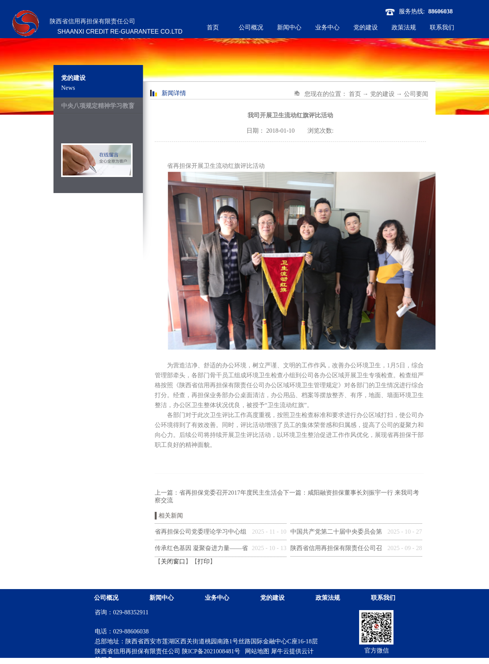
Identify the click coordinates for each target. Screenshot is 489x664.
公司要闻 (416, 94)
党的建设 (382, 94)
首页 (213, 27)
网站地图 (255, 651)
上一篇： (219, 492)
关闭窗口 (173, 561)
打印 (204, 561)
